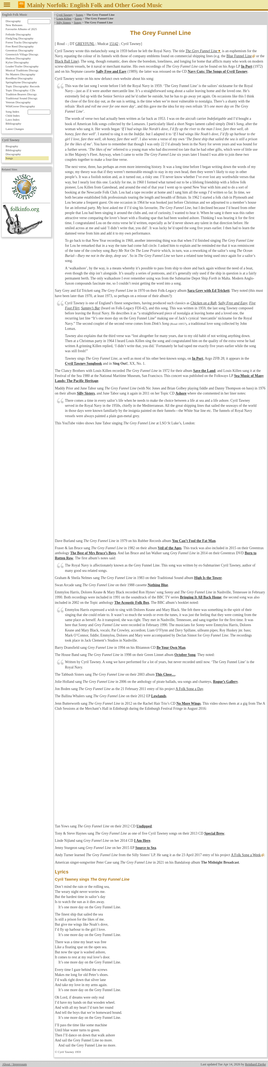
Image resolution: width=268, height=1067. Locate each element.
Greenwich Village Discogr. (22, 54)
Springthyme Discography (21, 82)
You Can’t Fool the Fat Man (194, 541)
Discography (13, 21)
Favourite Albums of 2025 (21, 29)
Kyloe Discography (17, 62)
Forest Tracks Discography (22, 42)
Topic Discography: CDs (20, 90)
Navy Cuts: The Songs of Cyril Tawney (218, 71)
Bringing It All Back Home (200, 597)
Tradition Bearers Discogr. (21, 94)
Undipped (144, 826)
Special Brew (214, 833)
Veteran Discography (18, 102)
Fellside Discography (18, 34)
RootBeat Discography (19, 78)
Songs (79, 14)
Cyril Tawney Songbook (83, 364)
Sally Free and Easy (111, 71)
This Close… (165, 674)
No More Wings (188, 703)
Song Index (12, 111)
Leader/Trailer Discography (22, 66)
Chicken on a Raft (203, 303)
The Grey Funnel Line (201, 51)
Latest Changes (15, 128)
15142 (113, 44)
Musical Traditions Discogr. (22, 70)
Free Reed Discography (20, 46)
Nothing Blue (158, 585)
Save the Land (204, 371)
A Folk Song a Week (246, 855)
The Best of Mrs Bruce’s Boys (93, 553)
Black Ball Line (66, 61)
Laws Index (13, 119)
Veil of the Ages (170, 548)
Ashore (180, 393)
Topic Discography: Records (23, 86)
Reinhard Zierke (255, 1064)
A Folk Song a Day (189, 689)
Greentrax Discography (20, 50)
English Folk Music (14, 15)
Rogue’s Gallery (225, 682)
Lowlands (158, 696)
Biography (12, 146)
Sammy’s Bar (90, 308)
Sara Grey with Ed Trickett (208, 291)
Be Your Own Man (170, 648)
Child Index (13, 115)
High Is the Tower (208, 578)
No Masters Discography (20, 74)
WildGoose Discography (20, 106)
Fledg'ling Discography (20, 38)
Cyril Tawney (64, 14)
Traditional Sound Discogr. (22, 98)
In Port (246, 66)
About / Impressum (14, 1064)
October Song (184, 655)
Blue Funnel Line (239, 56)
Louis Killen (63, 18)
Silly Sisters (63, 22)
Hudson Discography (18, 58)
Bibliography (13, 123)
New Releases (14, 25)
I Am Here (142, 841)
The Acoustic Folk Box (131, 603)
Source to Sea (145, 848)
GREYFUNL (84, 44)
